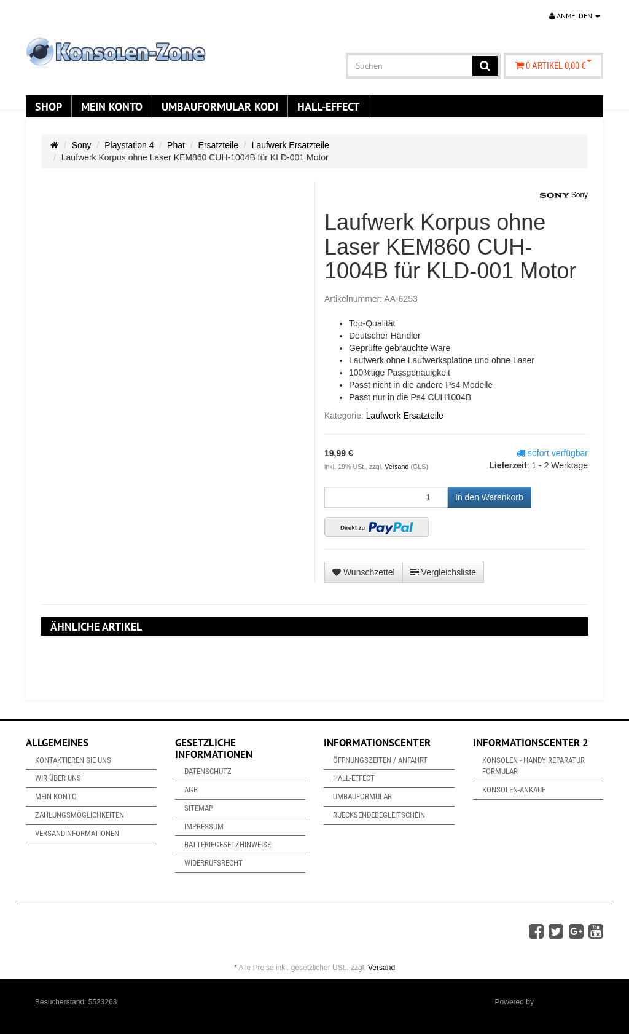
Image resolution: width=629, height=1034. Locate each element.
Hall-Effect (328, 106)
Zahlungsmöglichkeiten (79, 814)
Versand (397, 466)
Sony (82, 145)
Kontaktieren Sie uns (73, 760)
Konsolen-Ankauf (513, 789)
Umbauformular (362, 796)
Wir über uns (58, 778)
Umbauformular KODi (220, 106)
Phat (176, 145)
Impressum (204, 826)
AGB (191, 789)
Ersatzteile (218, 145)
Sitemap (198, 808)
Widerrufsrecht (213, 862)
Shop (48, 106)
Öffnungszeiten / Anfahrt (380, 760)
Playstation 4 (129, 145)
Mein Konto (112, 106)
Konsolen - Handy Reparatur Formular (533, 766)
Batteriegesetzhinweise (227, 844)
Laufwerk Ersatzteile (290, 145)
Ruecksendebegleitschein (379, 814)
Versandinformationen (77, 833)
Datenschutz (208, 771)
